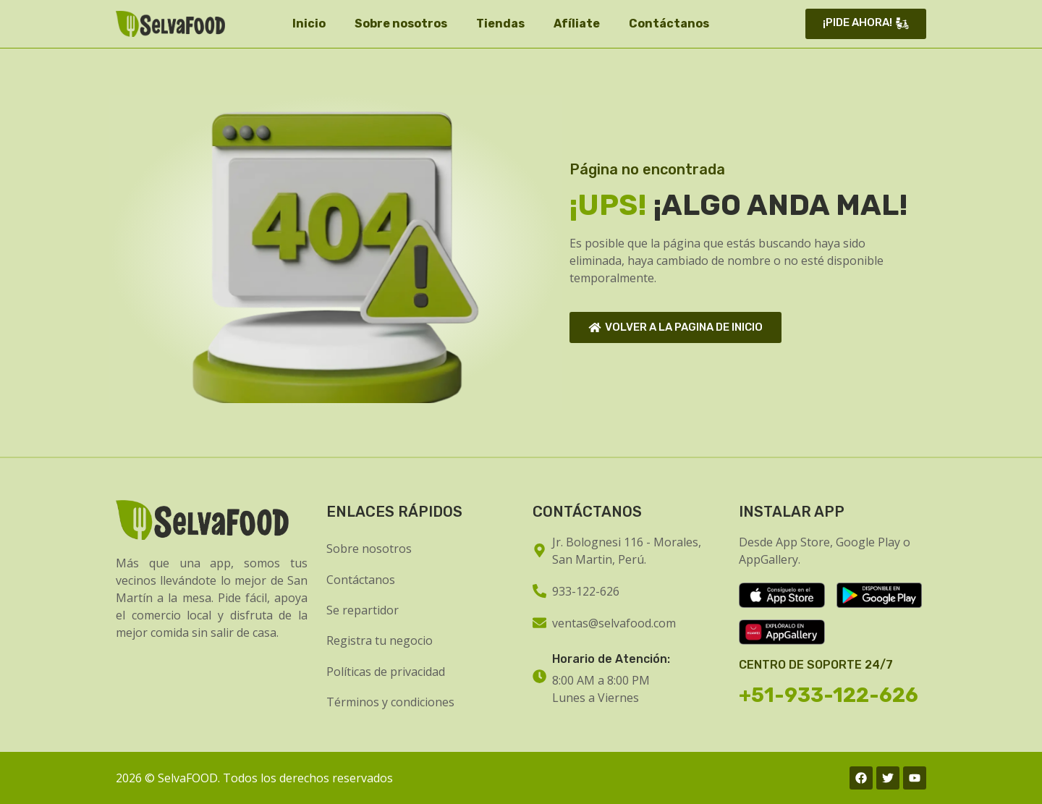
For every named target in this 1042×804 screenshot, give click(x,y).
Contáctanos (669, 23)
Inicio (309, 23)
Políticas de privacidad (385, 672)
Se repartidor (362, 610)
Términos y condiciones (390, 702)
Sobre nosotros (401, 23)
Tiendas (500, 23)
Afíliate (577, 23)
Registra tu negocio (379, 640)
